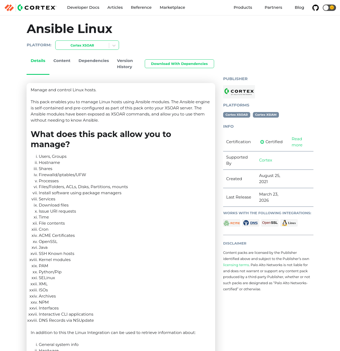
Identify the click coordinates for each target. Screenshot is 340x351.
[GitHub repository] (315, 7)
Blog (299, 7)
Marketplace (172, 7)
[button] (329, 8)
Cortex (265, 160)
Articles (115, 7)
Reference (141, 7)
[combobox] (58, 46)
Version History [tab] (125, 63)
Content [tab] (61, 60)
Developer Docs (83, 7)
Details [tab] (38, 60)
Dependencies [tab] (94, 60)
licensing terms (236, 265)
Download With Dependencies (179, 63)
